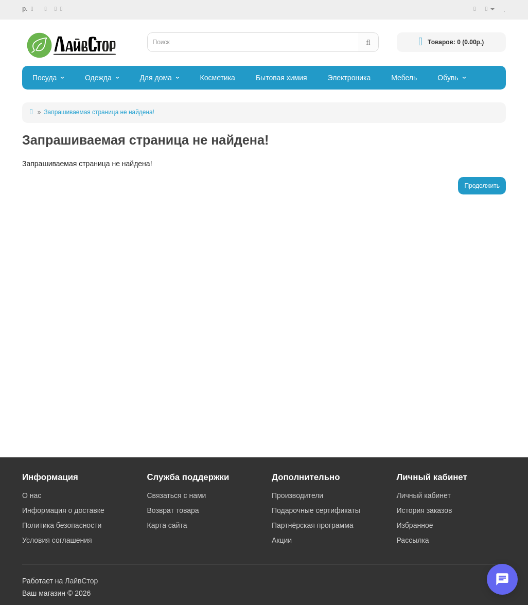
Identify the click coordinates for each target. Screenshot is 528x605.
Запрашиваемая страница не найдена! (99, 112)
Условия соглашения (57, 540)
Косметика (217, 78)
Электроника (349, 78)
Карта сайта (167, 525)
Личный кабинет (424, 495)
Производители (297, 495)
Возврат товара (173, 510)
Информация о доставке (63, 510)
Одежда (98, 78)
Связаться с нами (176, 495)
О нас (31, 495)
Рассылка (413, 540)
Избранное (415, 525)
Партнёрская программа (313, 525)
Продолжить (482, 185)
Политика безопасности (61, 525)
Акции (282, 540)
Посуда (44, 78)
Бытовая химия (281, 78)
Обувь (447, 78)
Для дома (155, 78)
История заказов (424, 510)
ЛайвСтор (81, 581)
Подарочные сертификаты (316, 510)
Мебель (404, 78)
